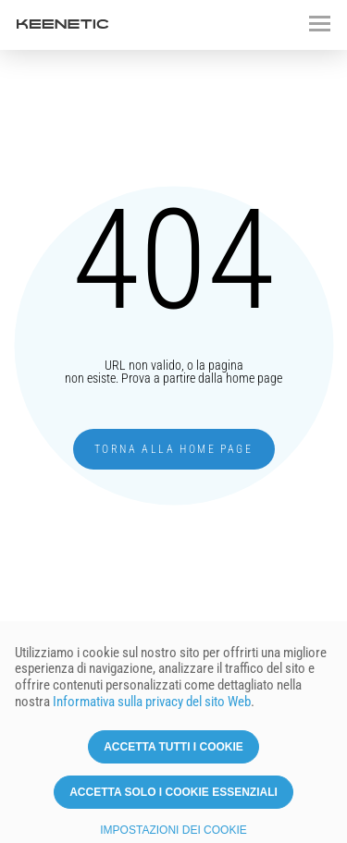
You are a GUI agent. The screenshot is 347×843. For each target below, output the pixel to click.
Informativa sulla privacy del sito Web (152, 710)
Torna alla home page (173, 449)
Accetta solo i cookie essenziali (173, 799)
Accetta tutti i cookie (173, 754)
